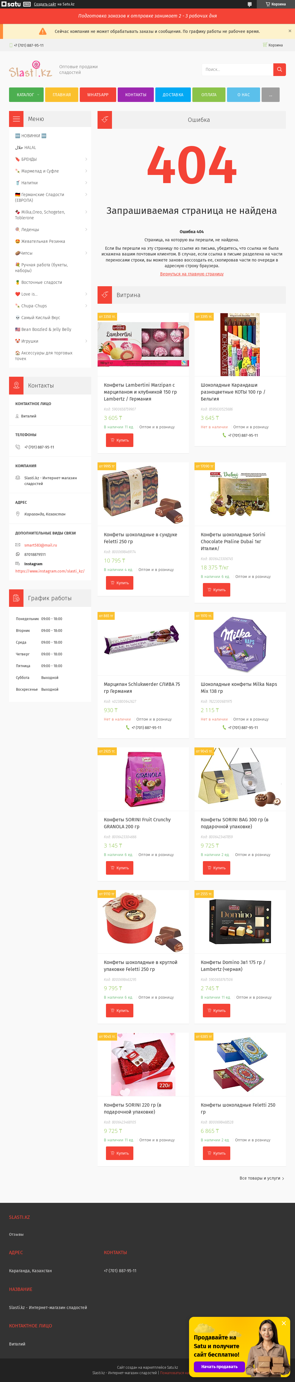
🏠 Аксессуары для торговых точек (43, 355)
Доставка (173, 94)
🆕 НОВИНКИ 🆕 (30, 135)
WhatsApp (97, 94)
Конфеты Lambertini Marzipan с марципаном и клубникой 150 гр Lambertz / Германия (140, 392)
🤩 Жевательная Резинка (40, 241)
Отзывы (16, 1234)
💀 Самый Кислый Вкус (37, 317)
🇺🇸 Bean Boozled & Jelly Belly (43, 329)
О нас (244, 94)
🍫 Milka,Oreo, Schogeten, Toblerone (40, 215)
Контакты (135, 94)
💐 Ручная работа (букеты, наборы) (41, 267)
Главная (62, 94)
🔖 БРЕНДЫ (26, 159)
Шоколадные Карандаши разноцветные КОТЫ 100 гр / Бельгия (233, 392)
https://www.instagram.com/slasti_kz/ (50, 571)
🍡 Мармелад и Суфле (37, 171)
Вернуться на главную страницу (192, 274)
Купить (122, 440)
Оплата (209, 94)
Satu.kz (172, 1367)
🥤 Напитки (26, 182)
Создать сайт (45, 4)
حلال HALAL (25, 147)
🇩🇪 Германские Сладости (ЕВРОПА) (39, 197)
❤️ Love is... (26, 294)
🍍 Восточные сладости (38, 282)
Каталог (25, 94)
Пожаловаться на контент (181, 1373)
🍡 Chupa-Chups (31, 306)
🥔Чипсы (24, 253)
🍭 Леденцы (27, 229)
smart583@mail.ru (40, 545)
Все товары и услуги (260, 1178)
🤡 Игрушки (26, 341)
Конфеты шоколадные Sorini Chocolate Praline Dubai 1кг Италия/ (233, 541)
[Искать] (279, 69)
